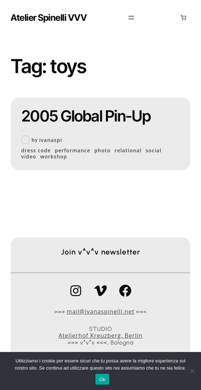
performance (72, 151)
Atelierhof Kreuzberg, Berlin (100, 335)
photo (102, 151)
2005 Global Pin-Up (86, 116)
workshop (53, 157)
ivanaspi (50, 140)
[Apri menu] (131, 17)
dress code (36, 151)
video (28, 157)
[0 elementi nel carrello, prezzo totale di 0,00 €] (183, 17)
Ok (102, 379)
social (154, 151)
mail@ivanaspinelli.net (101, 311)
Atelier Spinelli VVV (48, 17)
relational (127, 151)
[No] (192, 371)
